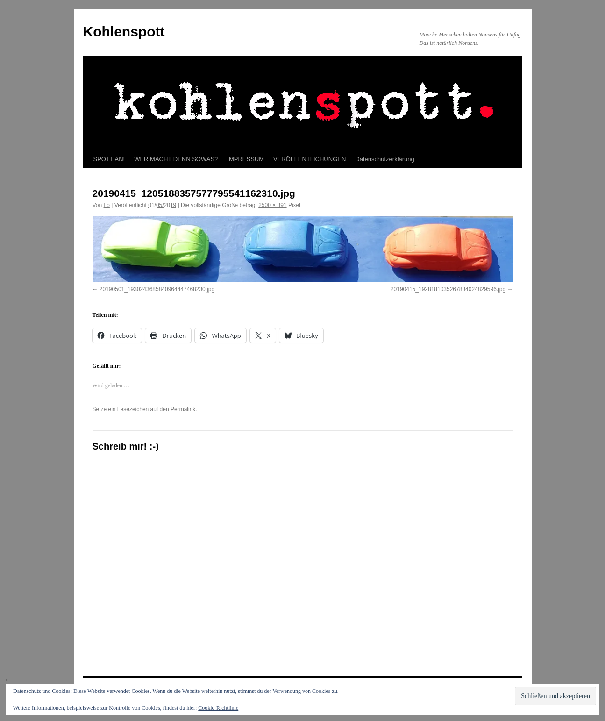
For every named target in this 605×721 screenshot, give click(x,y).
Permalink (183, 409)
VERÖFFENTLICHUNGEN (309, 159)
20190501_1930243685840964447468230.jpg (157, 289)
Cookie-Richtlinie (218, 708)
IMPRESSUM (245, 159)
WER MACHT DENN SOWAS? (176, 159)
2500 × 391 (272, 205)
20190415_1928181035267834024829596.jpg (448, 289)
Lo (107, 205)
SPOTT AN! (109, 159)
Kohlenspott (124, 31)
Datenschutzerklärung (384, 159)
